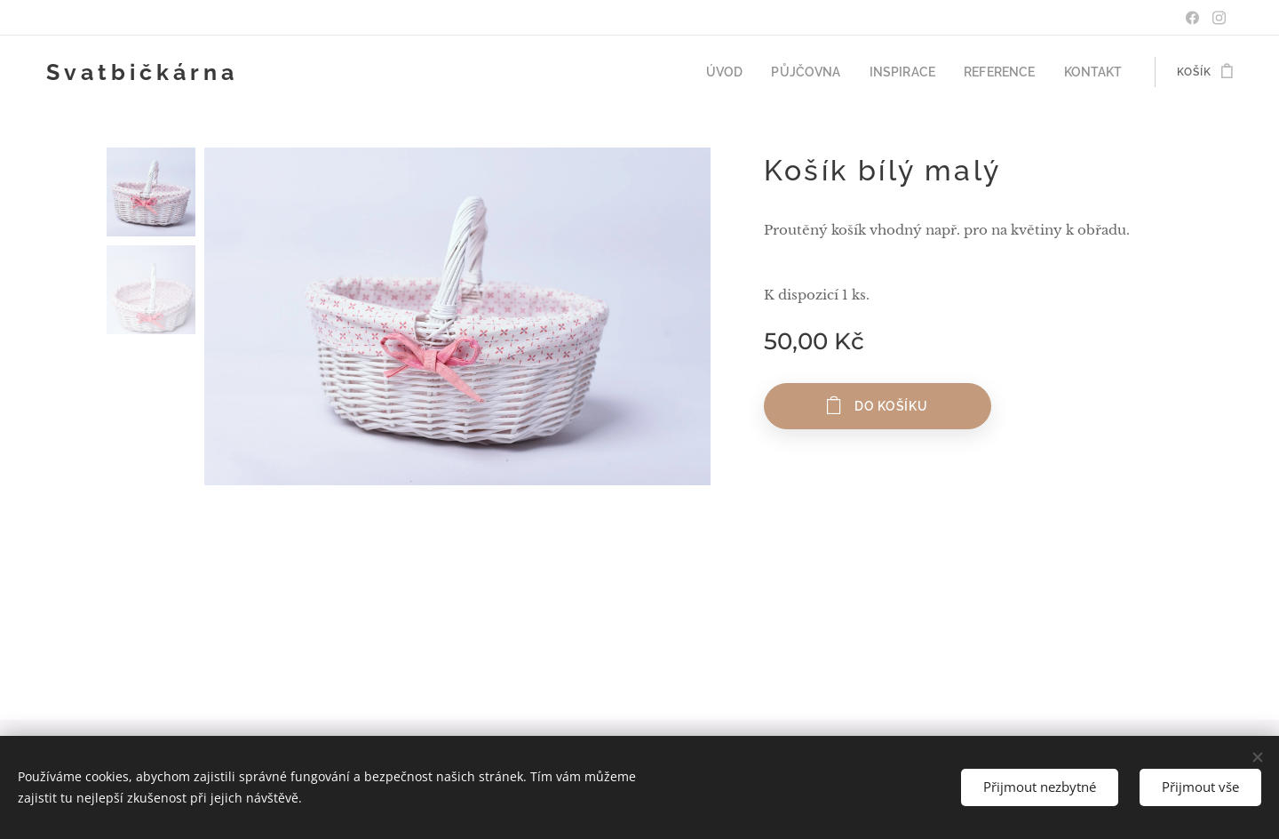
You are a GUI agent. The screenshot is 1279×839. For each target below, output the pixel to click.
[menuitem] (756, 72)
